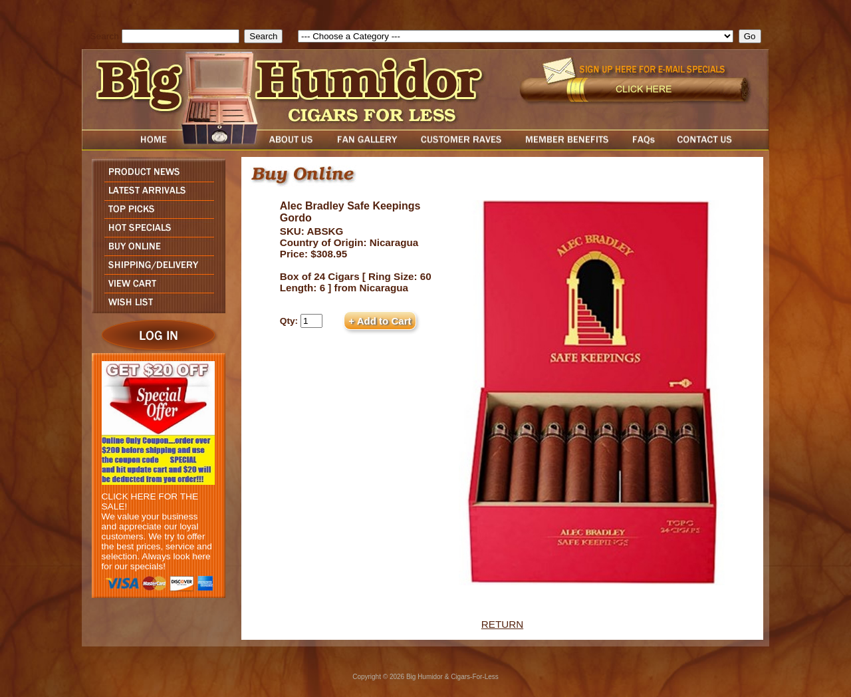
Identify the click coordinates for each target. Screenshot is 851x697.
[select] (515, 36)
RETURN (502, 624)
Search (104, 36)
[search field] (180, 36)
